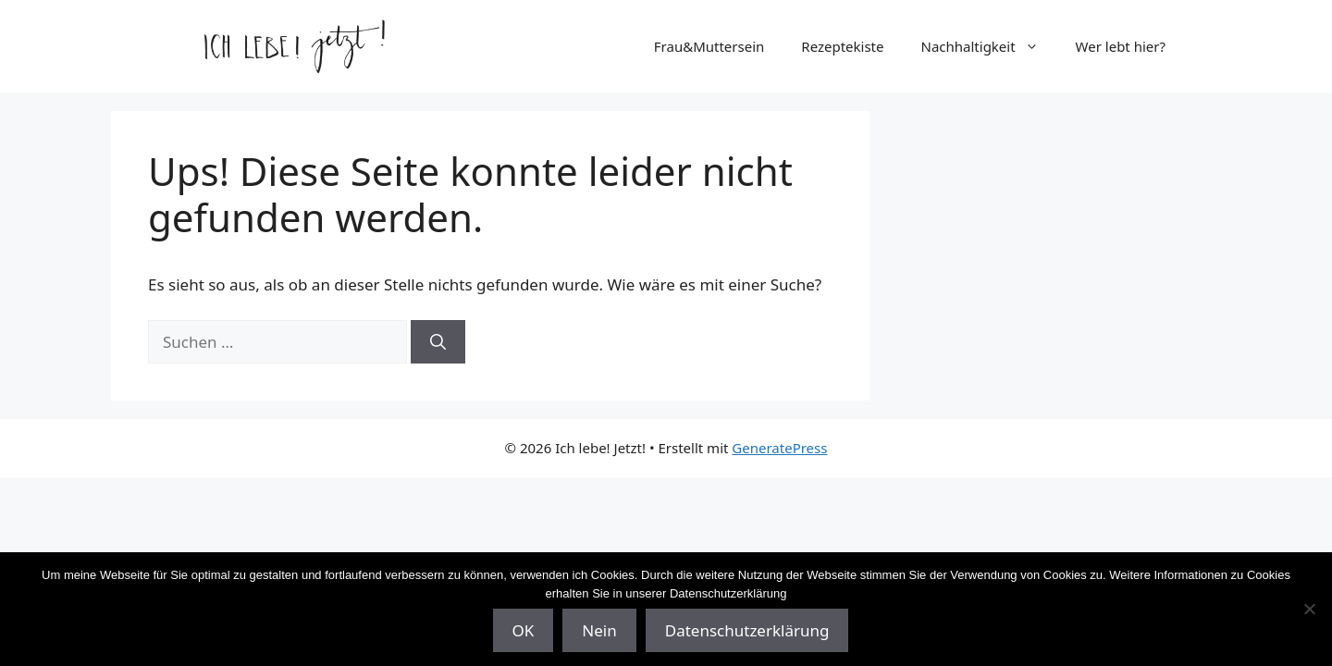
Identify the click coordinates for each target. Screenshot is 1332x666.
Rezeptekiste (842, 46)
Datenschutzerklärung (747, 630)
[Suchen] (438, 342)
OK (523, 630)
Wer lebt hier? (1121, 46)
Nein (599, 630)
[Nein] (1309, 608)
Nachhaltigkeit (989, 46)
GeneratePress (779, 447)
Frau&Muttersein (709, 46)
